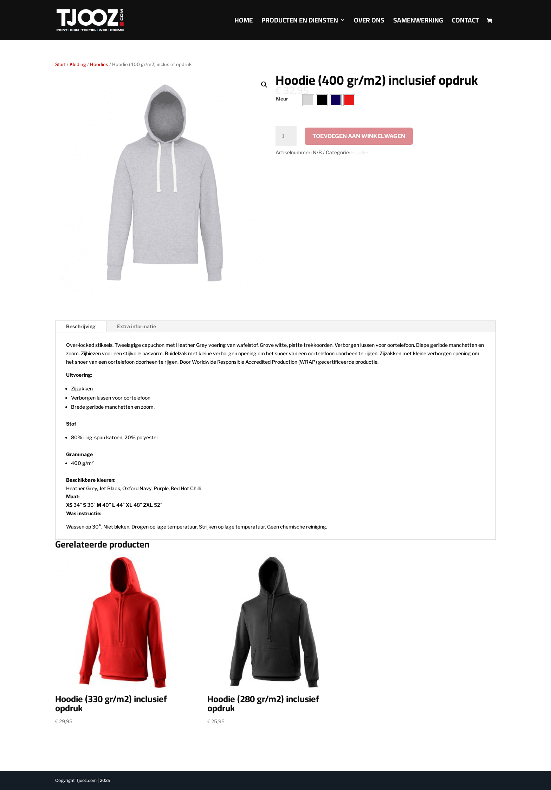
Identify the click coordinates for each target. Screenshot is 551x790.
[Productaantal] (286, 136)
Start (60, 64)
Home (243, 22)
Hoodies (99, 64)
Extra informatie (136, 326)
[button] (264, 84)
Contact (465, 22)
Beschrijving (81, 326)
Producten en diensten (299, 22)
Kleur (282, 99)
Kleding (78, 64)
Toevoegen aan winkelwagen (358, 136)
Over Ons (369, 22)
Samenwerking (418, 22)
